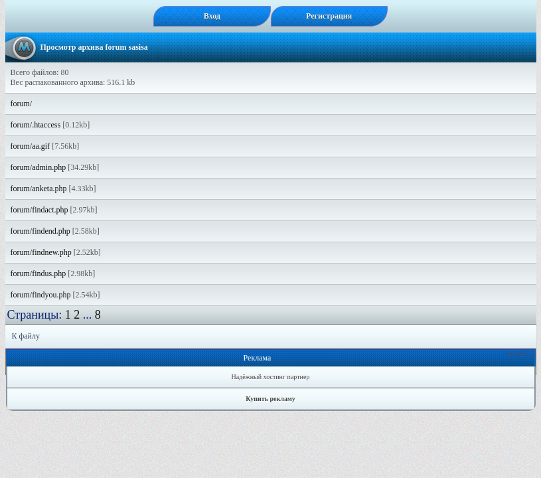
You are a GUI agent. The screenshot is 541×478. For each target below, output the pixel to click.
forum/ (22, 103)
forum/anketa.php (39, 188)
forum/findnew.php (41, 252)
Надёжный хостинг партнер (271, 376)
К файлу (26, 336)
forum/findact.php (39, 209)
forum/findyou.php (41, 294)
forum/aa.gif (30, 146)
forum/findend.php (40, 231)
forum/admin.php (38, 167)
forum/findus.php (38, 273)
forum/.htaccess (36, 124)
